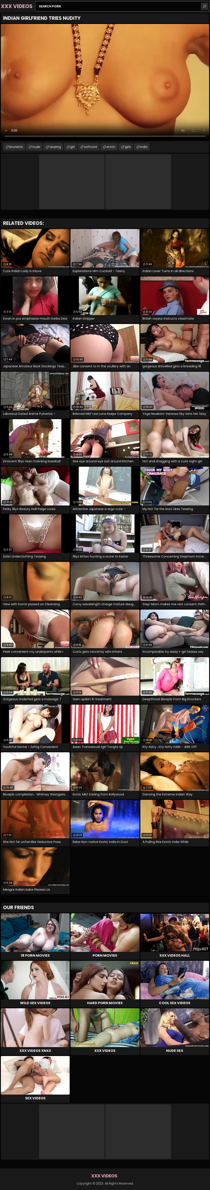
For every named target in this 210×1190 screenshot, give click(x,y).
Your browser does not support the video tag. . (105, 82)
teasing (55, 147)
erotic (111, 147)
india (143, 147)
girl (72, 147)
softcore (90, 147)
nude (36, 147)
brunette (16, 147)
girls (128, 147)
